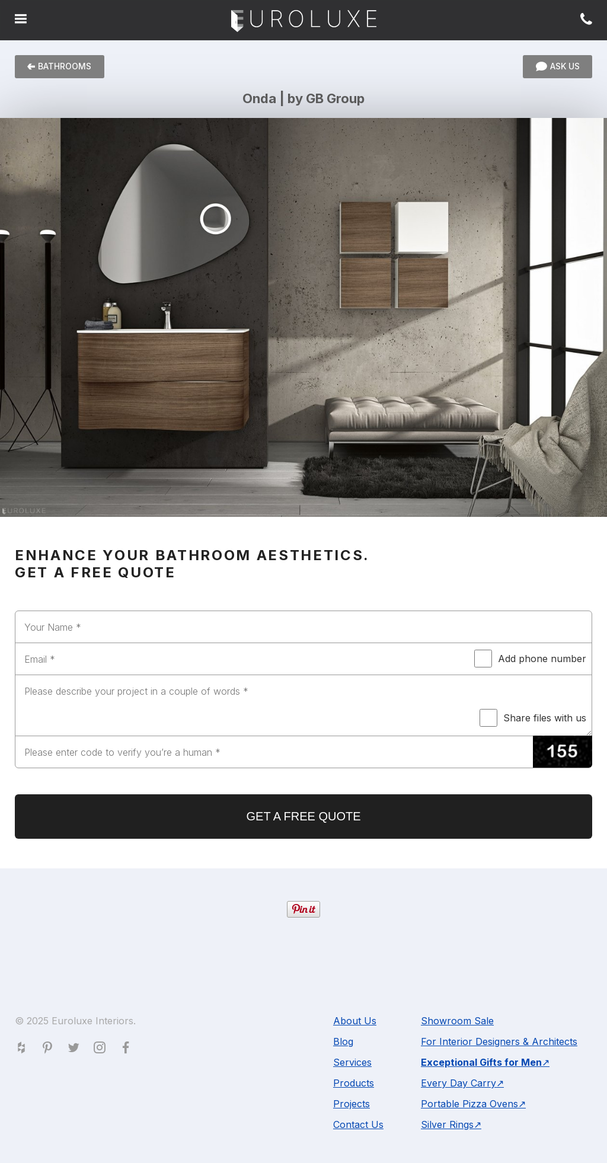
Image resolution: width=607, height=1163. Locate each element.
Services (352, 1062)
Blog (343, 1041)
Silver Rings (447, 1124)
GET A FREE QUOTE (303, 816)
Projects (351, 1104)
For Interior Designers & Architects (499, 1041)
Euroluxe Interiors (303, 21)
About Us (354, 1021)
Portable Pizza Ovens (469, 1104)
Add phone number (530, 658)
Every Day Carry (458, 1083)
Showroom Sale (457, 1021)
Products (353, 1083)
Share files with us (533, 718)
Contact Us (358, 1124)
